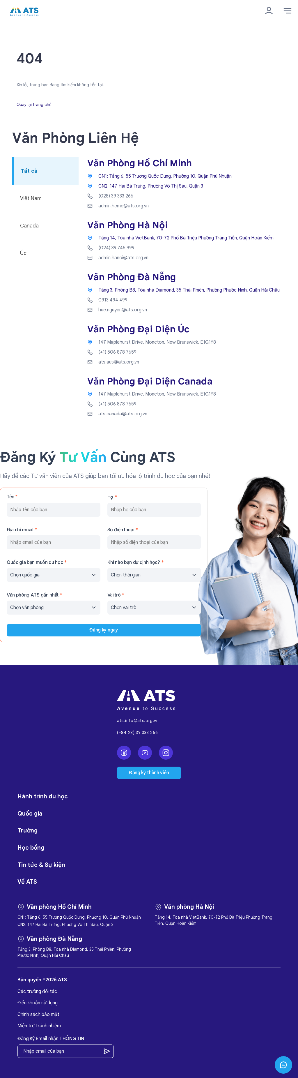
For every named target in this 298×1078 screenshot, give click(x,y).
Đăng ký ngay (103, 630)
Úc (23, 253)
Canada (29, 226)
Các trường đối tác (37, 991)
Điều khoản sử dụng (37, 1003)
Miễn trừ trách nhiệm (39, 1026)
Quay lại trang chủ (34, 104)
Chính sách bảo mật (38, 1014)
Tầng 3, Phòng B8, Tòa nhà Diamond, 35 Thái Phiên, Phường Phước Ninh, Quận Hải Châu (189, 290)
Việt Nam (31, 198)
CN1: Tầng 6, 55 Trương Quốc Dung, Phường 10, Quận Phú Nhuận (165, 176)
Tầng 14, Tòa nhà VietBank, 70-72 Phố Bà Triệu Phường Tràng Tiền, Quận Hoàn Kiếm (186, 238)
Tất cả (29, 171)
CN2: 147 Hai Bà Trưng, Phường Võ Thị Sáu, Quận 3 (150, 186)
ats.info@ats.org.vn (138, 720)
